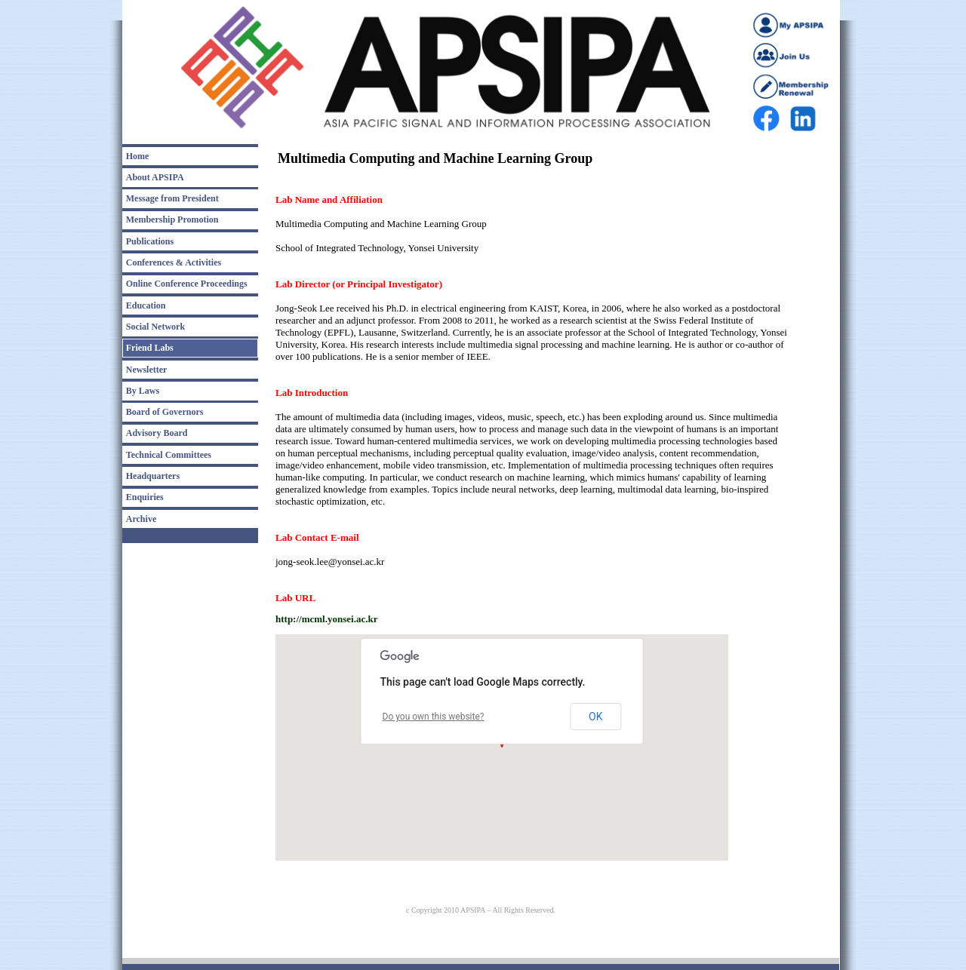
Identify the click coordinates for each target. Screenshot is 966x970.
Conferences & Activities (173, 262)
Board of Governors (165, 412)
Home (137, 156)
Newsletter (147, 369)
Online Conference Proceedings (187, 283)
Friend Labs (150, 347)
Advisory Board (157, 433)
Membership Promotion (172, 219)
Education (146, 305)
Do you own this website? (434, 716)
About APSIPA (155, 177)
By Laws (142, 390)
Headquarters (153, 476)
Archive (141, 519)
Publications (150, 241)
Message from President (172, 198)
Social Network (155, 326)
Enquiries (145, 497)
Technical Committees (168, 455)
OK (595, 717)
